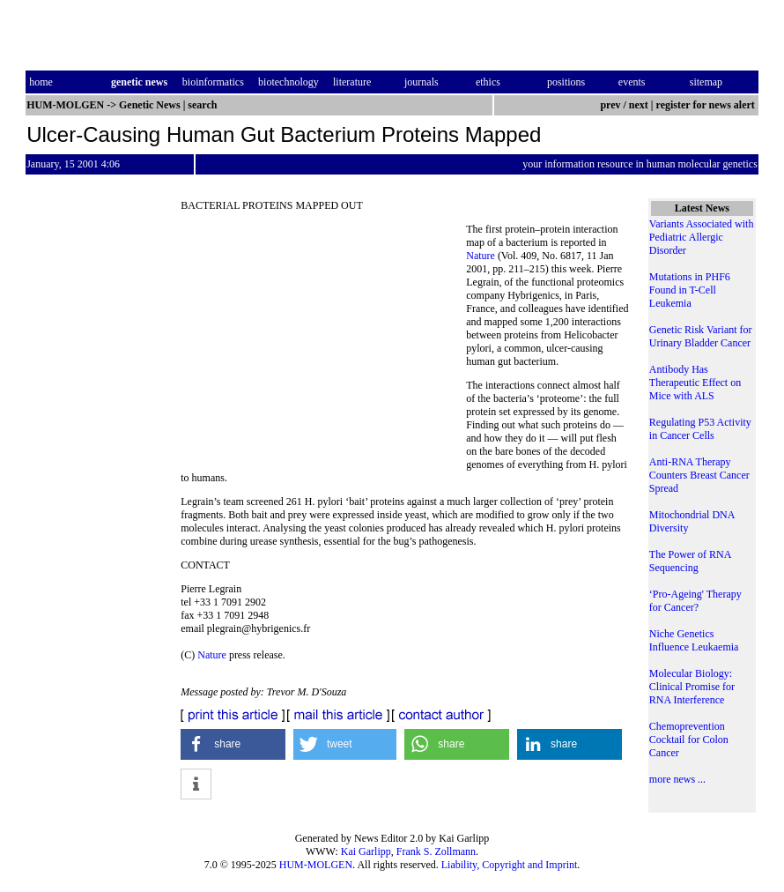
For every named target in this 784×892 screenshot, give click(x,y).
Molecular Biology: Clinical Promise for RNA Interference (692, 686)
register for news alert (707, 105)
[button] (233, 744)
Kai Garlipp (366, 851)
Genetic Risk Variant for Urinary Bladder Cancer (700, 336)
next (638, 105)
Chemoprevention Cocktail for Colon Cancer (689, 739)
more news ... (677, 779)
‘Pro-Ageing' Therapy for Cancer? (695, 600)
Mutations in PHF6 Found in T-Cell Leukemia (689, 290)
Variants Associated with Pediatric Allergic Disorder (701, 237)
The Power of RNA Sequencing (690, 561)
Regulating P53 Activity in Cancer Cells (700, 429)
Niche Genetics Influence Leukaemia (694, 640)
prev (610, 105)
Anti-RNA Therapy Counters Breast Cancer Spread (699, 475)
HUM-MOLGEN (315, 865)
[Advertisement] (323, 344)
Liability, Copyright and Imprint (509, 865)
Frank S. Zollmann (436, 851)
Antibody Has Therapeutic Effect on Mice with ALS (695, 382)
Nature (480, 255)
